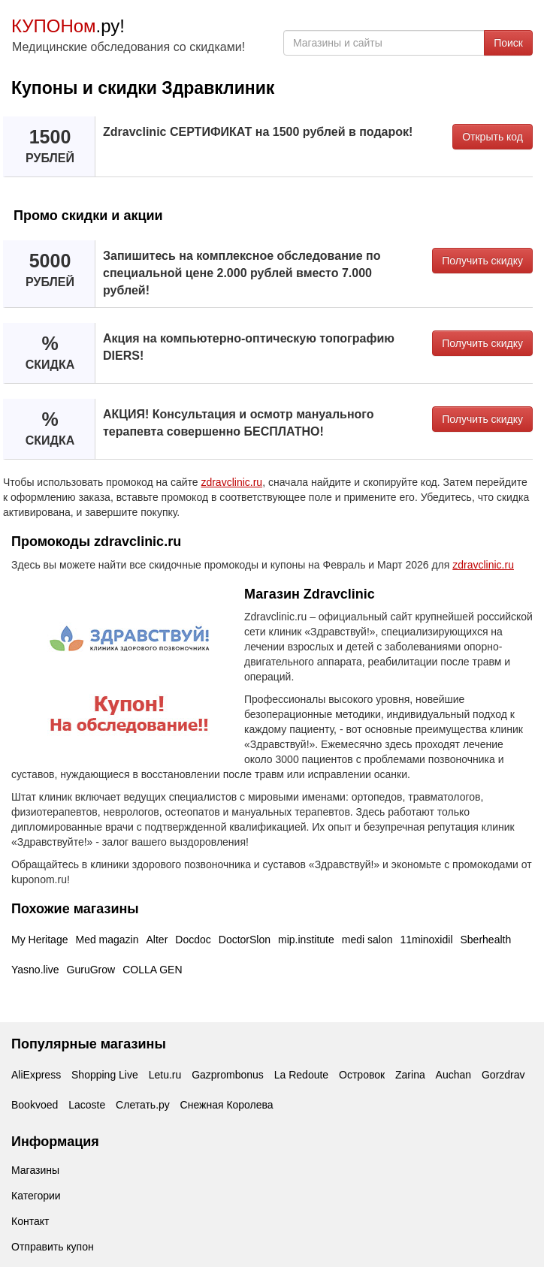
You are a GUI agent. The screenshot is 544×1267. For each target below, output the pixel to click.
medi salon (367, 940)
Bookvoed (34, 1105)
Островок (362, 1075)
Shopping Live (104, 1075)
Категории (36, 1196)
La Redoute (301, 1075)
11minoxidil (426, 940)
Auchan (453, 1075)
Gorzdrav (503, 1075)
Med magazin (106, 940)
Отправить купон (52, 1247)
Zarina (410, 1075)
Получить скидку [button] (482, 261)
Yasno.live (35, 970)
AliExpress (36, 1075)
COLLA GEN (152, 970)
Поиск (508, 43)
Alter (157, 940)
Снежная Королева (227, 1105)
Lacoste (86, 1105)
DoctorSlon (244, 940)
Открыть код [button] (492, 137)
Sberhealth (486, 940)
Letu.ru (165, 1075)
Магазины (35, 1170)
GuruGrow (91, 970)
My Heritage (39, 940)
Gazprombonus (228, 1075)
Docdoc (192, 940)
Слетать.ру (143, 1105)
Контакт (30, 1221)
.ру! (68, 26)
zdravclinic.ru (231, 482)
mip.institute (306, 940)
